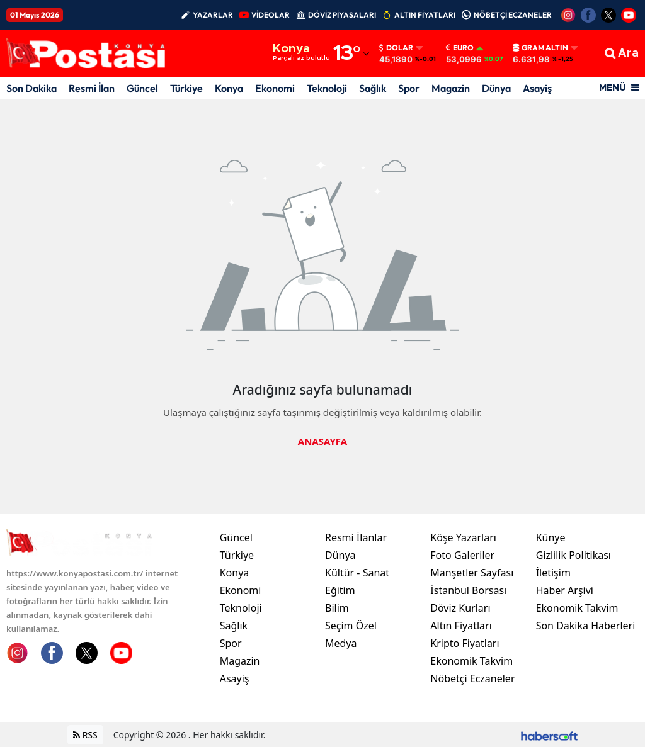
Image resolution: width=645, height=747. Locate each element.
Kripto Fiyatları (464, 643)
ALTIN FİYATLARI (424, 15)
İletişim (553, 573)
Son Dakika (31, 88)
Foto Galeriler (462, 555)
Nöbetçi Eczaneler (472, 678)
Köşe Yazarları (463, 537)
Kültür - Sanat (357, 573)
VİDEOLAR (270, 15)
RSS (85, 735)
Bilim (337, 608)
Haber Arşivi (564, 590)
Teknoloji (327, 88)
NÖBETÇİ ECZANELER (513, 15)
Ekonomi (275, 88)
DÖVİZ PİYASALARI (342, 15)
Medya (341, 643)
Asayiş (537, 88)
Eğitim (340, 590)
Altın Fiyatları (461, 625)
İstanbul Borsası (468, 590)
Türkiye (186, 88)
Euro (460, 48)
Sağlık (372, 88)
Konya (229, 88)
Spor (409, 88)
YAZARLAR (213, 15)
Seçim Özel (351, 625)
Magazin (450, 88)
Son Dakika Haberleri (586, 625)
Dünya (496, 88)
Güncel (142, 88)
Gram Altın (540, 48)
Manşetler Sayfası (471, 573)
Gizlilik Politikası (573, 555)
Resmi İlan (92, 88)
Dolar (396, 48)
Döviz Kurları (460, 608)
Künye (551, 537)
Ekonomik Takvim (471, 661)
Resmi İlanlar (356, 537)
